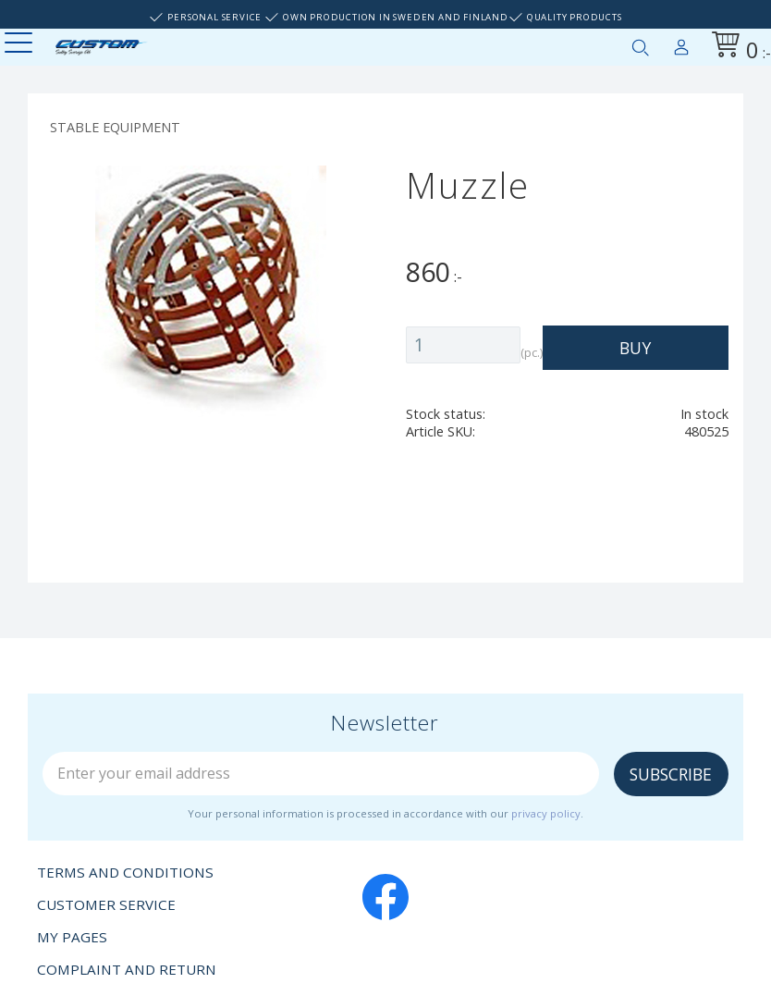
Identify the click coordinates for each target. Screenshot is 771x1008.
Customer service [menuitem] (106, 904)
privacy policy (546, 813)
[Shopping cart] (737, 48)
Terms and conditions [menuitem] (125, 872)
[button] (21, 44)
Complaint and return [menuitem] (126, 969)
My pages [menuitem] (681, 43)
